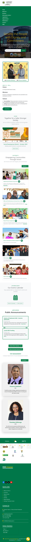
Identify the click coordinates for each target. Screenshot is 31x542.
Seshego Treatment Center (8, 501)
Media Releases (6, 499)
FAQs (3, 24)
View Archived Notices (15, 349)
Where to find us (6, 490)
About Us (4, 11)
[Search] (13, 50)
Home (3, 9)
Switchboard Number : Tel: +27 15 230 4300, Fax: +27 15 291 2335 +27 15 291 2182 (8, 515)
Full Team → (24, 360)
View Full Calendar (11, 303)
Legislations (5, 17)
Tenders (5, 495)
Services (4, 13)
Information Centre (6, 15)
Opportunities (5, 18)
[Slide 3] (19, 54)
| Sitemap (19, 540)
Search (23, 50)
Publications (5, 20)
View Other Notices (15, 346)
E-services (5, 492)
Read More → (5, 185)
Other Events (15, 148)
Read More (7, 109)
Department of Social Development (11, 538)
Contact (4, 22)
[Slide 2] (15, 54)
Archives (5, 497)
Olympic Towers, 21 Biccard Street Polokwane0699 (12, 510)
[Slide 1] (11, 54)
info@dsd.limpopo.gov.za (8, 520)
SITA (15, 540)
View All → (25, 166)
